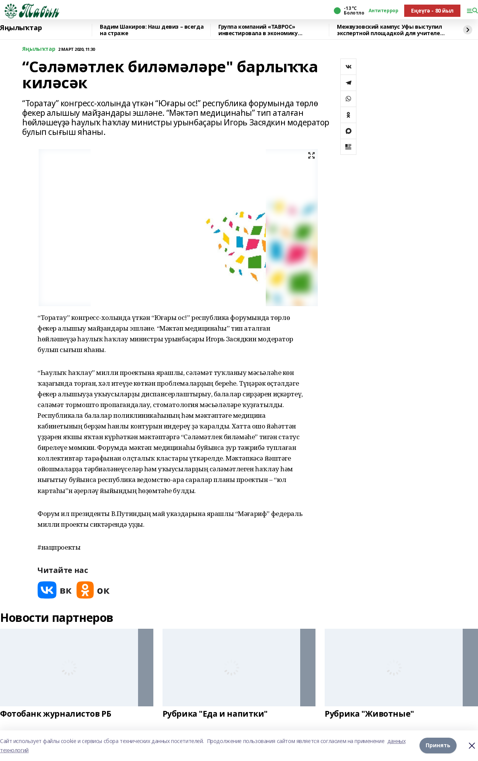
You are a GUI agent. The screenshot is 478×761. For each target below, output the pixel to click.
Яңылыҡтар (21, 28)
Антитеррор (383, 10)
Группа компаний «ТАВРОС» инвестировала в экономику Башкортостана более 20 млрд (261, 30)
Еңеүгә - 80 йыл (432, 10)
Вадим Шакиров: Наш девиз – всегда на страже (151, 30)
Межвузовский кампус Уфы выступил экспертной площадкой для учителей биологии (390, 30)
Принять (438, 745)
